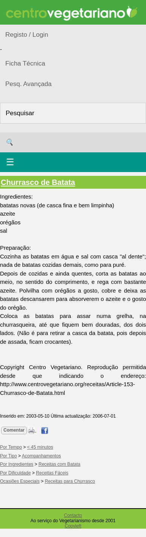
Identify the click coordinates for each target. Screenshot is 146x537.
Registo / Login (26, 34)
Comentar (14, 430)
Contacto (73, 515)
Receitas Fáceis (52, 473)
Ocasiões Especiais (20, 481)
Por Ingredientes (16, 464)
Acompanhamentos (41, 456)
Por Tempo (11, 447)
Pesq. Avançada (28, 84)
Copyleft (73, 526)
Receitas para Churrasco (70, 481)
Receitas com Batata (60, 464)
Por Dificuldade (15, 473)
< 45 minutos (40, 447)
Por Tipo (8, 456)
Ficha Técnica (25, 63)
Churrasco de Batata (38, 182)
